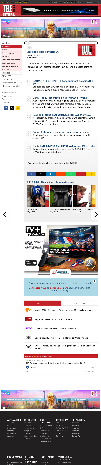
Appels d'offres (9, 92)
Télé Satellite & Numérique (40, 182)
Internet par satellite (91, 2)
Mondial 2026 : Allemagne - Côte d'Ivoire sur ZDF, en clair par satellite (65, 274)
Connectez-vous (37, 251)
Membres (6, 43)
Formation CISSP (64, 426)
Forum (4, 99)
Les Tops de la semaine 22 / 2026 (83, 210)
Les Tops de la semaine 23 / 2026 (60, 210)
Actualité (28, 429)
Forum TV (76, 400)
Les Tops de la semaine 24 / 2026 (37, 210)
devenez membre (59, 251)
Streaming (79, 2)
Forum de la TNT (46, 405)
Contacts (6, 102)
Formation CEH (64, 423)
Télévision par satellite (57, 2)
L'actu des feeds (8, 63)
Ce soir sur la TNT (14, 431)
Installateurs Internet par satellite (30, 436)
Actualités (6, 46)
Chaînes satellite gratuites (76, 394)
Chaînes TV (7, 79)
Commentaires (8, 53)
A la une (5, 50)
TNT (68, 2)
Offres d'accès (31, 431)
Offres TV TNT (62, 392)
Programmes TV (9, 82)
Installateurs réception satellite (29, 394)
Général (44, 429)
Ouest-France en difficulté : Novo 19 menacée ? (56, 292)
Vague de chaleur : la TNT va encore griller (53, 283)
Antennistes (7, 96)
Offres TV (6, 76)
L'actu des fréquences (11, 60)
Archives (5, 70)
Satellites (6, 73)
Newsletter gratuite (10, 66)
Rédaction (45, 423)
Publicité (44, 426)
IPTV (72, 2)
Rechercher (6, 56)
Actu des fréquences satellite (12, 392)
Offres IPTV (61, 394)
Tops (29, 48)
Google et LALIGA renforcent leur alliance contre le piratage (61, 302)
